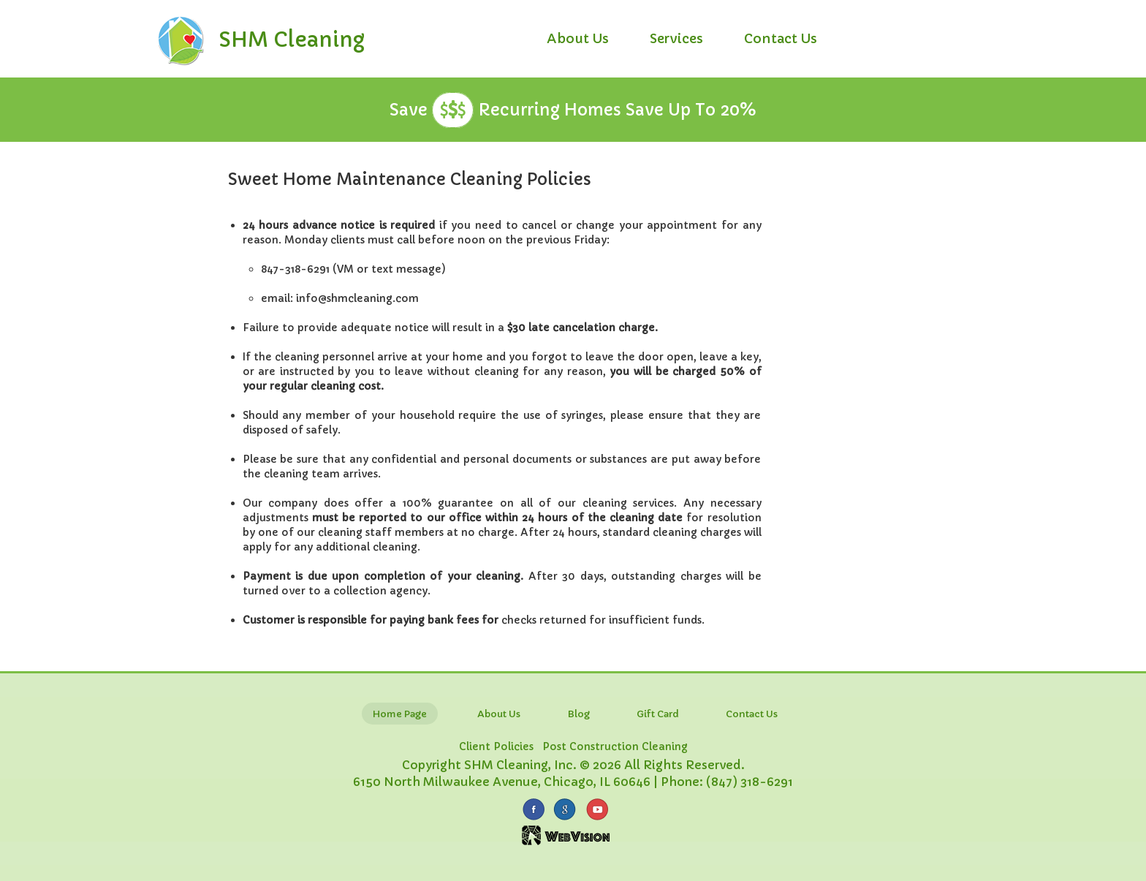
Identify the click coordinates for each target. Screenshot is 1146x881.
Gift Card (658, 714)
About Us (578, 38)
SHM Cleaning (292, 40)
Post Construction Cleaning (615, 746)
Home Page (400, 714)
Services (676, 38)
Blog (578, 714)
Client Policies (496, 746)
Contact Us (780, 38)
